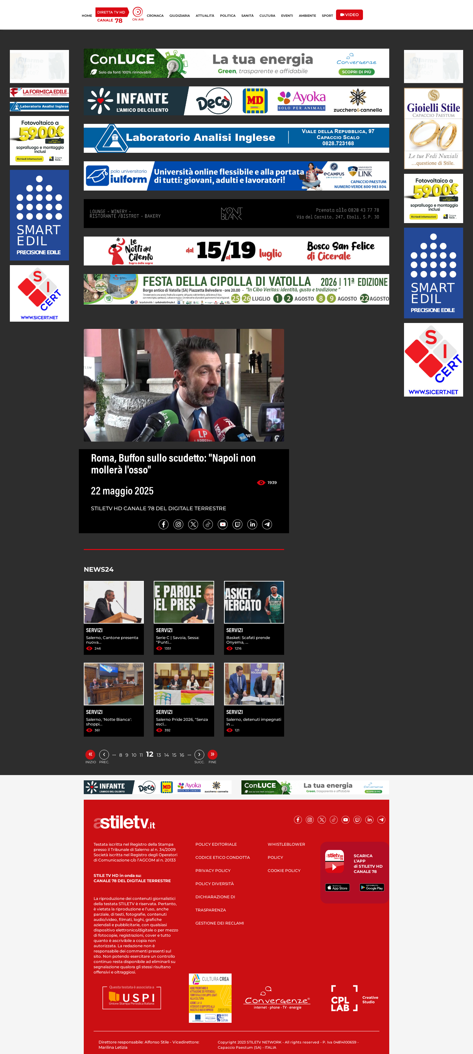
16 (182, 755)
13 (159, 755)
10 (134, 755)
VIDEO (349, 14)
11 (141, 755)
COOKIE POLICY (284, 870)
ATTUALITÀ (205, 15)
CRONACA (155, 15)
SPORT (327, 15)
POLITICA (228, 15)
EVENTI (287, 15)
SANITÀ (247, 15)
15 (174, 755)
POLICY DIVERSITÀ (214, 883)
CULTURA (267, 15)
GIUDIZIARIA (179, 15)
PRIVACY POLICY (213, 870)
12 (149, 754)
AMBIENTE (307, 15)
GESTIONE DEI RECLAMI (219, 923)
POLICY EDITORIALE (216, 844)
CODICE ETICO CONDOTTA (222, 857)
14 (166, 755)
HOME (87, 15)
